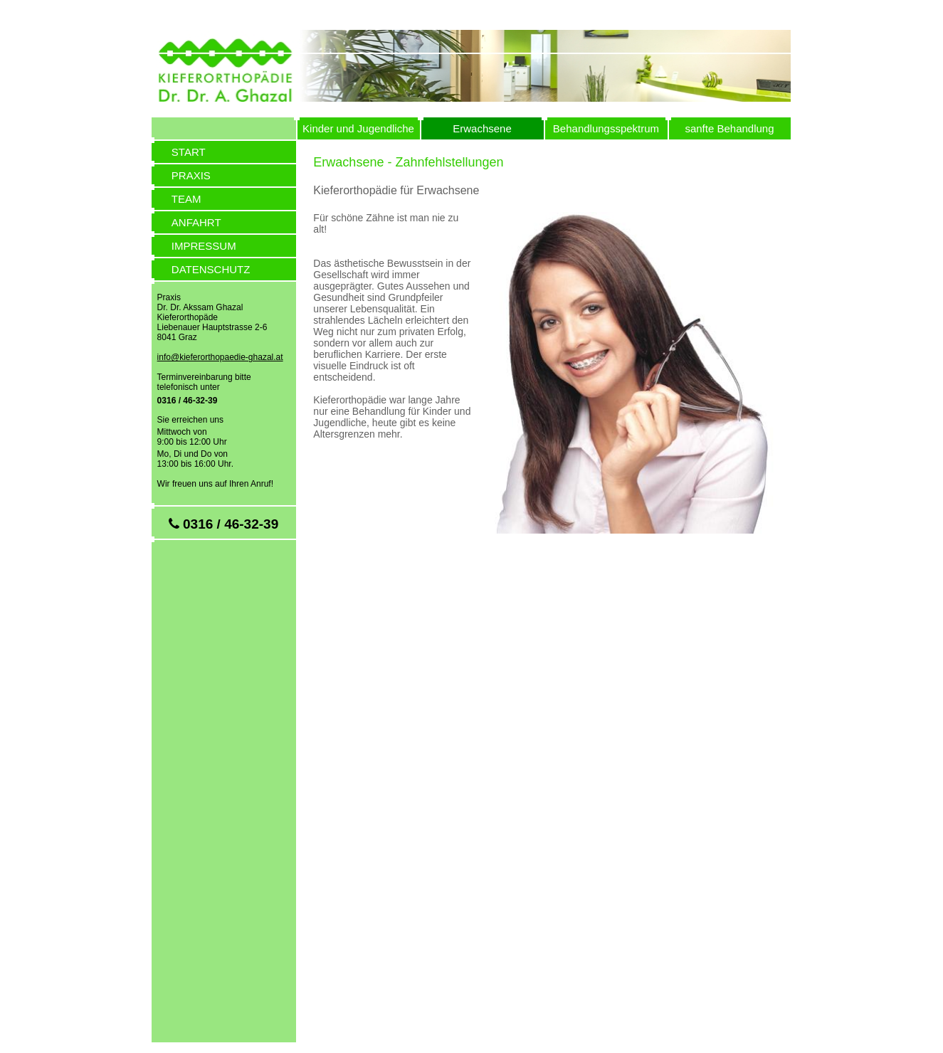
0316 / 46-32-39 (187, 401)
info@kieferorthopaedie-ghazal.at (220, 357)
